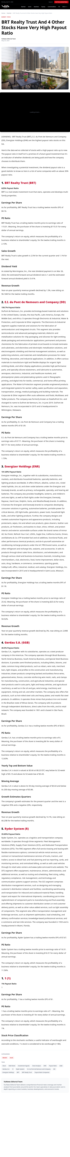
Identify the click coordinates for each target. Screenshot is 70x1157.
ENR (45, 1066)
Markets (36, 7)
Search (51, 2)
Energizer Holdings (8, 1072)
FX (59, 7)
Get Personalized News (61, 2)
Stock (4, 1066)
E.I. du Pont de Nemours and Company (38, 1069)
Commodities (52, 7)
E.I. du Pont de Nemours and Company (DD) (35, 302)
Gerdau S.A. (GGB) (17, 642)
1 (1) (8, 978)
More (64, 7)
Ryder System (20, 1069)
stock (29, 7)
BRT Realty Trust (27, 1072)
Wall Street (12, 1066)
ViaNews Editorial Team (8, 39)
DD (54, 1069)
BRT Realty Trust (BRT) (20, 183)
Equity (43, 7)
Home (3, 13)
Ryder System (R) (17, 829)
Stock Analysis (36, 1066)
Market (23, 7)
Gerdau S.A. (6, 1069)
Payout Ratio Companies (42, 1072)
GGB (61, 1066)
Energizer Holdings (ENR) (22, 466)
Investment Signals (23, 1066)
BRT (18, 1072)
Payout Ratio (53, 1066)
